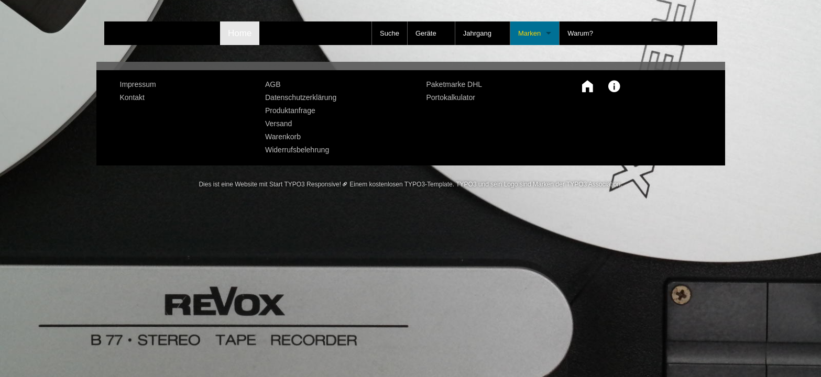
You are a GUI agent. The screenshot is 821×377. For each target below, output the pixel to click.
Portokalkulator (450, 97)
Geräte (425, 33)
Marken (529, 33)
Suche (389, 33)
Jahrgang (477, 33)
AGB (273, 84)
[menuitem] (185, 84)
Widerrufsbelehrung (297, 150)
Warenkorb (283, 136)
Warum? (580, 33)
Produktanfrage (290, 110)
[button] (585, 86)
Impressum (138, 84)
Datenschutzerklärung (300, 97)
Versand (278, 123)
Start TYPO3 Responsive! (305, 184)
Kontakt (132, 97)
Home (239, 33)
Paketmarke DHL (454, 84)
